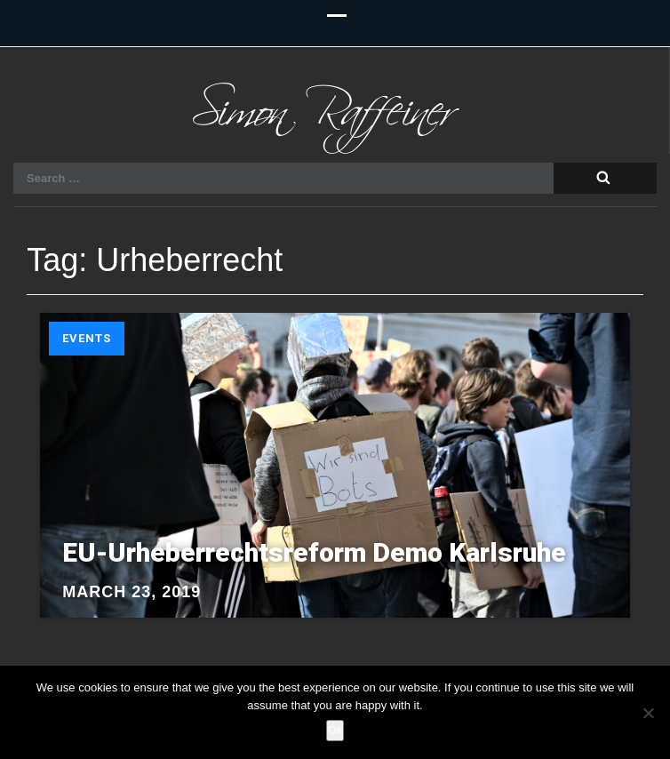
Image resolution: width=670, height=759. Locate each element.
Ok (335, 730)
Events (86, 338)
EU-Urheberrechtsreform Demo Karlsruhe (314, 552)
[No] (648, 713)
